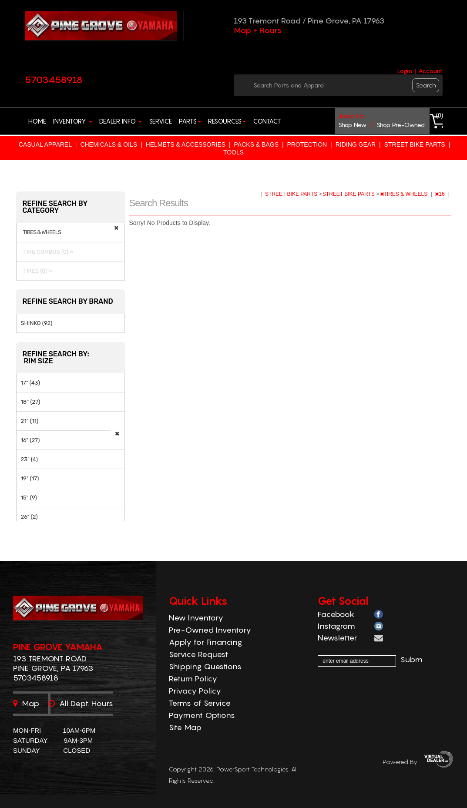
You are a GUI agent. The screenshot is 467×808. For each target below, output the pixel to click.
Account (430, 70)
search (426, 85)
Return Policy (193, 678)
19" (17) (30, 478)
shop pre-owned (400, 124)
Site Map (185, 727)
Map (26, 703)
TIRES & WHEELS (404, 194)
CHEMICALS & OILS (108, 144)
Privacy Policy (195, 690)
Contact (267, 121)
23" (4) (29, 459)
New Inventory (196, 617)
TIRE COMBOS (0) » (47, 251)
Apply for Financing (205, 642)
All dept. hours (80, 703)
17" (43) (30, 382)
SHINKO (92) (37, 323)
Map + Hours (258, 30)
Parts (190, 121)
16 (440, 194)
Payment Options (202, 715)
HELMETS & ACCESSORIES (186, 144)
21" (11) (30, 421)
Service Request (198, 654)
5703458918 (54, 79)
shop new (352, 124)
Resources (227, 121)
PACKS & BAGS (256, 144)
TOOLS (233, 152)
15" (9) (29, 497)
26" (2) (29, 516)
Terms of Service (200, 702)
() (439, 115)
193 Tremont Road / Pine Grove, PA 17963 (309, 20)
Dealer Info (120, 121)
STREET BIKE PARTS (414, 144)
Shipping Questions (205, 666)
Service (160, 121)
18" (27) (30, 402)
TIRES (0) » (36, 271)
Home (37, 121)
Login (404, 70)
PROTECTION (307, 144)
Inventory (72, 121)
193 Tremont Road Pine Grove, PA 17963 (53, 663)
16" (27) (30, 440)
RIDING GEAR (356, 144)
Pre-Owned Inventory (210, 629)
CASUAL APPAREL (45, 144)
